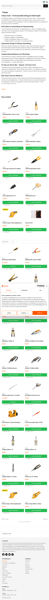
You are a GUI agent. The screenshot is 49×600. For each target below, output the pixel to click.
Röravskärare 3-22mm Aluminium (11, 422)
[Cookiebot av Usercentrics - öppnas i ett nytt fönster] (38, 286)
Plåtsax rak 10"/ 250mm (31, 476)
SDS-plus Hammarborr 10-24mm (11, 395)
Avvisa (9, 313)
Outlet (3, 581)
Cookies (27, 571)
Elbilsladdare (5, 575)
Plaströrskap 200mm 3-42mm (33, 503)
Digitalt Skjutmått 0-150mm (33, 141)
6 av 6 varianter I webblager (7, 268)
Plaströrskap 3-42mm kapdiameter (12, 223)
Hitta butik (27, 561)
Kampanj (5, 209)
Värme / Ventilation (6, 573)
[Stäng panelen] (46, 285)
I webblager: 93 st (6, 458)
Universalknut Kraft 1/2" (9, 195)
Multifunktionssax (30, 195)
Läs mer (3, 89)
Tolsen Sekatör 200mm (32, 114)
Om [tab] (40, 290)
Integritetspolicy (29, 569)
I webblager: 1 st (6, 123)
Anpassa (24, 313)
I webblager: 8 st (29, 232)
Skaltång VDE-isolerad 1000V (33, 259)
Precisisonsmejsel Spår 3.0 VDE (34, 422)
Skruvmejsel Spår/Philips (9, 259)
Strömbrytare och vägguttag (8, 563)
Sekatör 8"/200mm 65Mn (32, 368)
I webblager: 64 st (6, 232)
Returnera (27, 565)
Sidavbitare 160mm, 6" (8, 341)
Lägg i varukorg (13, 121)
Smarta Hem (5, 571)
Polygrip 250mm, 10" (7, 449)
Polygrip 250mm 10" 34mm (9, 476)
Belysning (4, 567)
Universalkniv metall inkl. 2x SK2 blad (13, 141)
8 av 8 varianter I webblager (7, 404)
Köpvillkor (27, 573)
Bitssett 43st (29, 223)
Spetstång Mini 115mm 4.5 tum (11, 114)
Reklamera (27, 567)
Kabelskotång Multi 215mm (33, 168)
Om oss (27, 563)
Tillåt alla (40, 313)
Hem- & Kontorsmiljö (7, 577)
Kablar (3, 569)
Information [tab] (24, 290)
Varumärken (5, 583)
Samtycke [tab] (8, 290)
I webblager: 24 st (6, 204)
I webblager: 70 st (29, 458)
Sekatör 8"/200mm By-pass (9, 368)
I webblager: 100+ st (30, 123)
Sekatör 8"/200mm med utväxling (34, 341)
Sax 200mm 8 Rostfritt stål (32, 395)
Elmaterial (4, 565)
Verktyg (4, 579)
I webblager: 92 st (29, 268)
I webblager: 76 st (29, 177)
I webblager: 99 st (6, 177)
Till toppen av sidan (6, 533)
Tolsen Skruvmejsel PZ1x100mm (12, 168)
